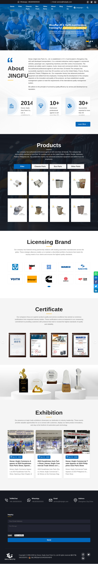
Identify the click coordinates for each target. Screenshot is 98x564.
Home (12, 6)
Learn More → (83, 124)
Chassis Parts (29, 8)
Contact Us (69, 8)
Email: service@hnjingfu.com (61, 2)
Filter (20, 6)
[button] (87, 41)
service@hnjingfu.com (61, 501)
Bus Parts (37, 8)
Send (49, 540)
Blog (61, 6)
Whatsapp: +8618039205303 (29, 2)
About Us (53, 8)
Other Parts (45, 8)
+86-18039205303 (15, 501)
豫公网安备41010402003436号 (41, 557)
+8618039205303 (37, 501)
